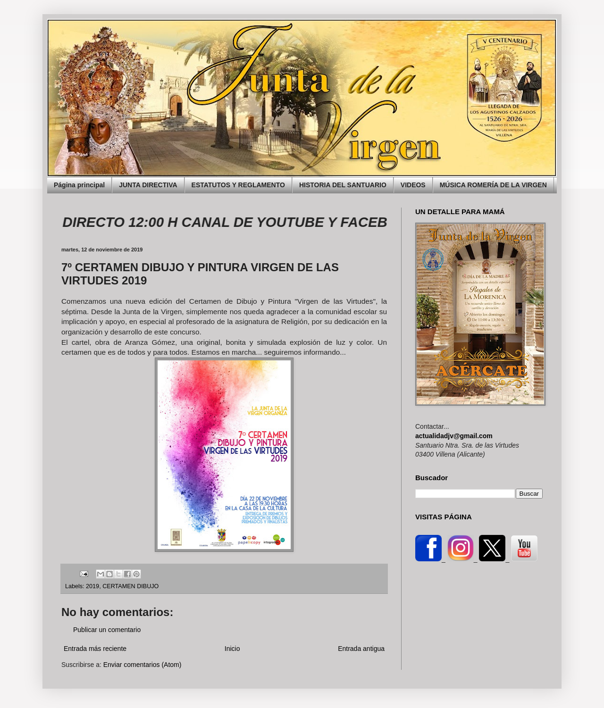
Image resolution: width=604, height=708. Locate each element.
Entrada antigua (361, 648)
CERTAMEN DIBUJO (130, 586)
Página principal (79, 185)
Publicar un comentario (107, 629)
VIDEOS (413, 185)
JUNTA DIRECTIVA (148, 185)
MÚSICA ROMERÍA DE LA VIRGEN (493, 185)
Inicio (232, 648)
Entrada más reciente (95, 648)
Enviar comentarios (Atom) (142, 664)
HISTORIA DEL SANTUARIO (342, 185)
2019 (92, 586)
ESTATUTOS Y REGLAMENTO (238, 185)
